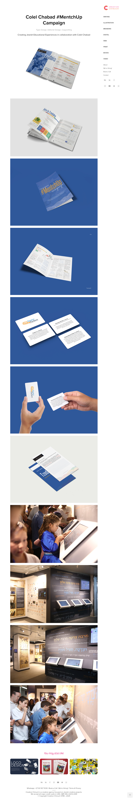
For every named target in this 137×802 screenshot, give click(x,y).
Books (106, 53)
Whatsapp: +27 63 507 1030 (37, 788)
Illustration (108, 23)
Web (105, 41)
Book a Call (107, 72)
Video (105, 59)
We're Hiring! (107, 68)
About (105, 65)
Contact (105, 75)
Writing (106, 17)
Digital (106, 35)
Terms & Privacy (75, 788)
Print (105, 47)
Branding (107, 29)
